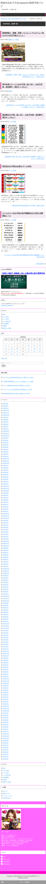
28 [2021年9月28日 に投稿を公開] (11, 354)
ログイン (5, 791)
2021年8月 (5, 522)
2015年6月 (5, 692)
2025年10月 (6, 415)
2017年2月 (5, 646)
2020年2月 (5, 564)
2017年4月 (5, 642)
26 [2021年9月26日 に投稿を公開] (40, 351)
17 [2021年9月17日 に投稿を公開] (28, 348)
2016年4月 (5, 669)
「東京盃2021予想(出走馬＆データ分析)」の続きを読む (28, 205)
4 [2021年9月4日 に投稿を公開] (34, 342)
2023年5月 (5, 474)
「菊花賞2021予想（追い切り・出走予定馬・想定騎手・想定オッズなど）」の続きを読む (24, 157)
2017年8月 (5, 633)
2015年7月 (5, 690)
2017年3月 (5, 644)
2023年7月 (5, 470)
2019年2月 (5, 591)
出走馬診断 (6, 323)
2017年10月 (6, 628)
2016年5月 (5, 667)
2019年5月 (5, 584)
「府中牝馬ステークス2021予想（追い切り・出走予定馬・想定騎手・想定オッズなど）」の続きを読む (25, 106)
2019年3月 (5, 589)
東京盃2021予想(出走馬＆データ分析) (16, 166)
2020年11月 (6, 543)
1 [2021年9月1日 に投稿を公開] (17, 342)
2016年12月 (6, 651)
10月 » (5, 358)
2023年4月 (5, 477)
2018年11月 (6, 598)
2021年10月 (6, 518)
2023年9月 (5, 465)
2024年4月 (5, 449)
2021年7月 (5, 525)
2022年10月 (6, 490)
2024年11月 (6, 433)
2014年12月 (6, 706)
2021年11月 (6, 516)
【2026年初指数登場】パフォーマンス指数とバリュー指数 (18, 381)
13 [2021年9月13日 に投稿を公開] (6, 348)
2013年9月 (5, 740)
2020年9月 (5, 548)
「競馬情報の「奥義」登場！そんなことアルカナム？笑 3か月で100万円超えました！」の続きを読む (25, 75)
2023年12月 (6, 458)
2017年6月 (5, 637)
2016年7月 (5, 662)
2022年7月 (5, 497)
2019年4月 (5, 587)
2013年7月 (5, 745)
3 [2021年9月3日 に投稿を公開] (28, 342)
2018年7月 (5, 607)
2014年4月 (5, 724)
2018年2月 (5, 619)
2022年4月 (5, 504)
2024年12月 (6, 431)
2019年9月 (5, 575)
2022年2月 (5, 509)
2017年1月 (5, 649)
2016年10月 (6, 655)
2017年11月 (6, 626)
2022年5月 (5, 502)
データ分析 (12, 121)
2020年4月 (5, 559)
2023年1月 (5, 484)
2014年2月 (5, 729)
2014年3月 (5, 727)
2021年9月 (5, 520)
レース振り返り (7, 321)
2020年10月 (6, 545)
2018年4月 (5, 614)
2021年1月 (5, 539)
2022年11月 (6, 488)
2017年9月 (5, 630)
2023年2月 (5, 481)
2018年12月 (6, 596)
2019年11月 (6, 571)
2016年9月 (5, 658)
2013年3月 (5, 754)
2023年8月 (5, 467)
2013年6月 (5, 747)
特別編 (4, 326)
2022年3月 (5, 506)
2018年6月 (5, 610)
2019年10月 (6, 573)
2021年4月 (5, 532)
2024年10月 (6, 435)
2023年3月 (5, 479)
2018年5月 (5, 612)
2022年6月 (5, 500)
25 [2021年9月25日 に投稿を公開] (34, 351)
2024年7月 (5, 442)
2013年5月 (5, 749)
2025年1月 (5, 428)
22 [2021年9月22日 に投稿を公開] (17, 351)
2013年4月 (5, 752)
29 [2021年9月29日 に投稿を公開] (17, 354)
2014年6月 (5, 720)
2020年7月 (5, 552)
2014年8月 (5, 715)
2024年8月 (5, 440)
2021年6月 (5, 527)
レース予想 (12, 220)
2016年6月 (5, 665)
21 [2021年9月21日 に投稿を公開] (11, 351)
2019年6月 (5, 582)
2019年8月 (5, 578)
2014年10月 (6, 710)
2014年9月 (5, 713)
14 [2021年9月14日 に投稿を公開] (11, 348)
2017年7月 (5, 635)
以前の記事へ (40, 263)
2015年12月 (6, 678)
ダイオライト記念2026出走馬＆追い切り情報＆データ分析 (18, 377)
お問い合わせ (6, 864)
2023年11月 (6, 461)
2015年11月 (6, 681)
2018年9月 (5, 603)
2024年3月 (5, 451)
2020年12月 (6, 541)
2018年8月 (5, 605)
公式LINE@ (6, 861)
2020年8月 (5, 550)
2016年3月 (5, 672)
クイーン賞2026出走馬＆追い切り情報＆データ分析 (16, 385)
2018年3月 (5, 616)
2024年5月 (5, 447)
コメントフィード (7, 795)
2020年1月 (5, 566)
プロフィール (6, 859)
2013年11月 (6, 736)
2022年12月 (6, 486)
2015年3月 (5, 699)
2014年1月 (5, 731)
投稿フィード (6, 793)
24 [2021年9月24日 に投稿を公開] (28, 351)
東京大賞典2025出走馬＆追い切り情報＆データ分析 (16, 393)
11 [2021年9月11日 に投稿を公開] (34, 345)
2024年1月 (5, 456)
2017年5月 (5, 639)
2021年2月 (5, 536)
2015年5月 (5, 694)
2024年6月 (5, 445)
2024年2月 (5, 454)
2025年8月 (5, 419)
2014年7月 (5, 717)
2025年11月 (6, 412)
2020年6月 (5, 555)
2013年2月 (5, 756)
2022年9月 (5, 493)
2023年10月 (6, 463)
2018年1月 (5, 621)
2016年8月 (5, 660)
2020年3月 (5, 561)
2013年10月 (6, 738)
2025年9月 (5, 417)
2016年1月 (5, 676)
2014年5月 (5, 722)
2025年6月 (5, 424)
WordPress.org (7, 798)
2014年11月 (6, 708)
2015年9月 (5, 685)
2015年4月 (5, 697)
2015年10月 (6, 683)
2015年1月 (5, 704)
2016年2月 (5, 674)
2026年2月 (5, 406)
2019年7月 (5, 580)
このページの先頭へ (24, 882)
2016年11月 (6, 653)
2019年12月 (6, 568)
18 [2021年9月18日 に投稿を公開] (34, 348)
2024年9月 (5, 438)
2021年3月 (5, 534)
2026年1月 (5, 408)
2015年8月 (5, 688)
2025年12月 (6, 410)
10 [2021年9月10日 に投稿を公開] (28, 345)
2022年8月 (5, 495)
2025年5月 (5, 426)
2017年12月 (6, 623)
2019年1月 (5, 594)
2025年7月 (5, 422)
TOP (4, 856)
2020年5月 (5, 557)
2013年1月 (5, 759)
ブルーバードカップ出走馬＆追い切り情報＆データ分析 (17, 389)
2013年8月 (5, 743)
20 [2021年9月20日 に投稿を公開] (6, 351)
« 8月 (2, 358)
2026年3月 (5, 403)
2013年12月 (6, 733)
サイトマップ (6, 872)
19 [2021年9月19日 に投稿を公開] (40, 348)
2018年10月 (6, 600)
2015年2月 (5, 701)
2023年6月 (5, 472)
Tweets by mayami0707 (7, 305)
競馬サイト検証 (13, 39)
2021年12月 (6, 513)
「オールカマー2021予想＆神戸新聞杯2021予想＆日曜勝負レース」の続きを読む (24, 256)
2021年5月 (5, 529)
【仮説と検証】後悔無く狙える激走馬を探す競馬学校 (23, 273)
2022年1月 (5, 511)
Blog (10, 91)
